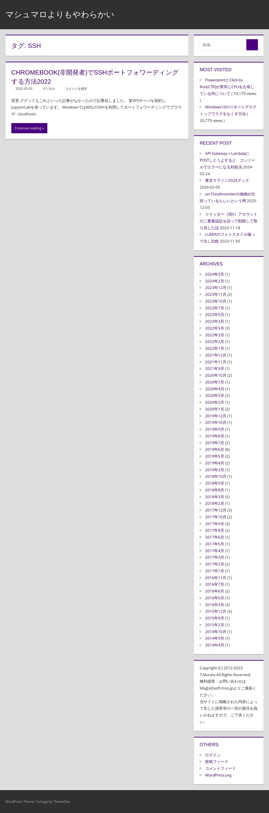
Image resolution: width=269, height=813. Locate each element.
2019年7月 (214, 442)
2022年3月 (214, 334)
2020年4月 (214, 388)
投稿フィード (216, 761)
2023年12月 (215, 287)
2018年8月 (214, 490)
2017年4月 (214, 550)
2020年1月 (214, 409)
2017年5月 (214, 543)
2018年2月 (214, 503)
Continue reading (28, 128)
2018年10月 (215, 476)
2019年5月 (214, 456)
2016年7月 (214, 584)
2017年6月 (214, 537)
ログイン (213, 754)
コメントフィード (220, 768)
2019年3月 (214, 469)
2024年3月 (214, 274)
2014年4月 (214, 645)
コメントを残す (76, 88)
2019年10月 (215, 422)
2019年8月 (214, 436)
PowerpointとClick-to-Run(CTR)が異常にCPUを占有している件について (227, 86)
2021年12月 (215, 355)
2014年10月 (215, 631)
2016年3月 (214, 604)
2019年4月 (214, 463)
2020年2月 (214, 402)
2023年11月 (215, 294)
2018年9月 (214, 483)
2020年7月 (214, 382)
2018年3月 (214, 496)
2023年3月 (214, 321)
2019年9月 (214, 429)
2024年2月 (214, 281)
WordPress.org (218, 775)
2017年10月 (215, 516)
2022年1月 (214, 348)
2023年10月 (215, 301)
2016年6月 (214, 591)
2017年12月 (215, 510)
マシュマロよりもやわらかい (59, 14)
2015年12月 (215, 611)
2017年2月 (214, 564)
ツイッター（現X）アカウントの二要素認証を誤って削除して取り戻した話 (228, 220)
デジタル (49, 88)
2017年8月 (214, 530)
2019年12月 (215, 415)
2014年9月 (214, 638)
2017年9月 (214, 523)
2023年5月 (214, 314)
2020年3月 (214, 395)
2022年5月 (214, 328)
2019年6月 (214, 449)
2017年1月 (214, 570)
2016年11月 (215, 577)
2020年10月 (215, 375)
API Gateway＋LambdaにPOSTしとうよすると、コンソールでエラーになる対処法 (227, 160)
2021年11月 (215, 361)
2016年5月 (214, 597)
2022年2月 (214, 341)
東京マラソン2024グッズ (227, 180)
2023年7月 (214, 308)
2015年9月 (214, 618)
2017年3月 (214, 557)
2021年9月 (214, 368)
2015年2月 (214, 624)
